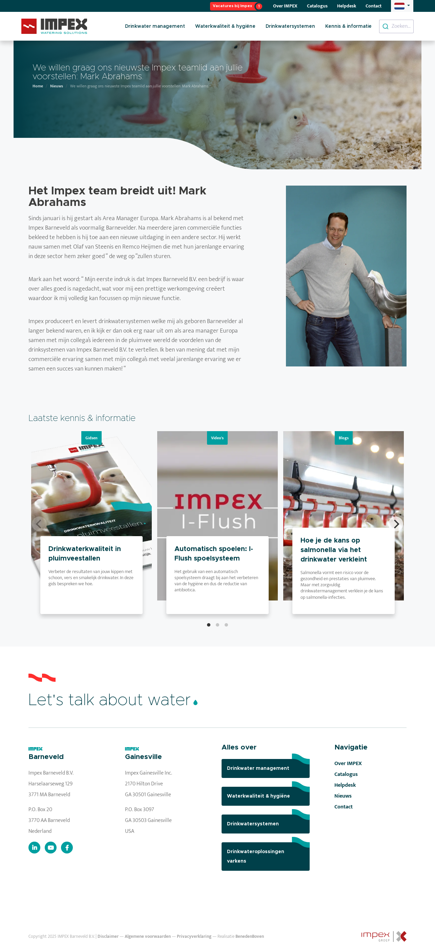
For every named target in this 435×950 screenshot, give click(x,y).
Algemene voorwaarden (148, 936)
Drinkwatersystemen (290, 26)
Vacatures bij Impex (232, 6)
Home (38, 86)
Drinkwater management (155, 26)
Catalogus (317, 6)
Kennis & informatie (348, 26)
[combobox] (396, 26)
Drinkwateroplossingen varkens (268, 853)
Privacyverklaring (194, 936)
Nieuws (56, 86)
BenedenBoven (249, 936)
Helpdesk (346, 6)
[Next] (395, 523)
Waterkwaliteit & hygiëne (225, 26)
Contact (373, 6)
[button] (402, 5)
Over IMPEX (285, 6)
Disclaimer (108, 936)
